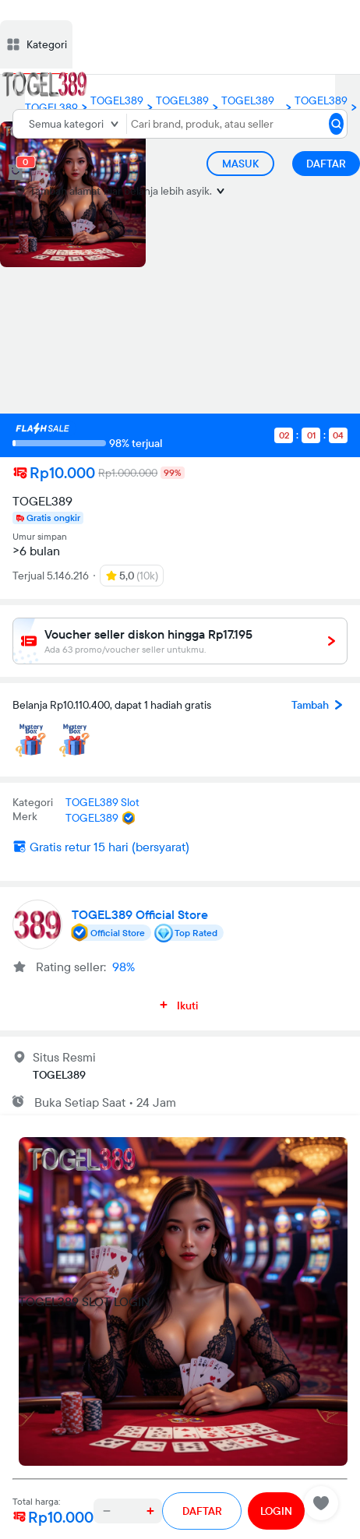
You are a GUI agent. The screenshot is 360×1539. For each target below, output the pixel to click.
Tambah (319, 705)
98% (123, 966)
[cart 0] (15, 172)
